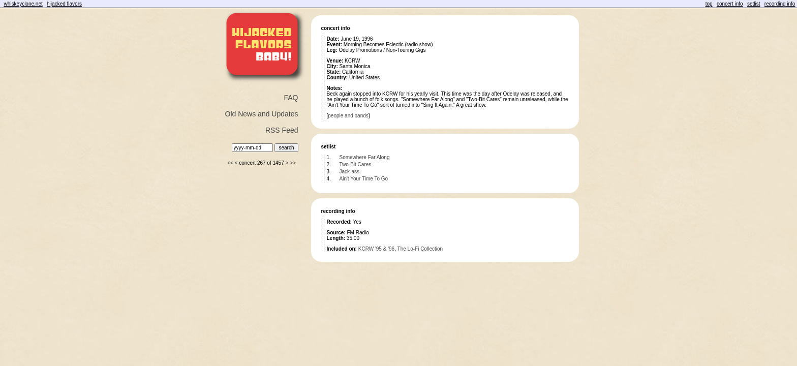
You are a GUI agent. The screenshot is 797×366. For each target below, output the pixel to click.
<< (230, 163)
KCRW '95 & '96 (376, 249)
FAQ (291, 98)
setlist (753, 4)
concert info (730, 4)
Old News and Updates (261, 114)
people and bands (348, 115)
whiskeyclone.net (23, 4)
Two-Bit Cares (356, 164)
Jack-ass (349, 171)
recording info (779, 4)
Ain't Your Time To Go (364, 178)
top (709, 4)
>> (293, 163)
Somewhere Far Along (365, 157)
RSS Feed (281, 130)
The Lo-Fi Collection (420, 249)
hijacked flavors (64, 4)
